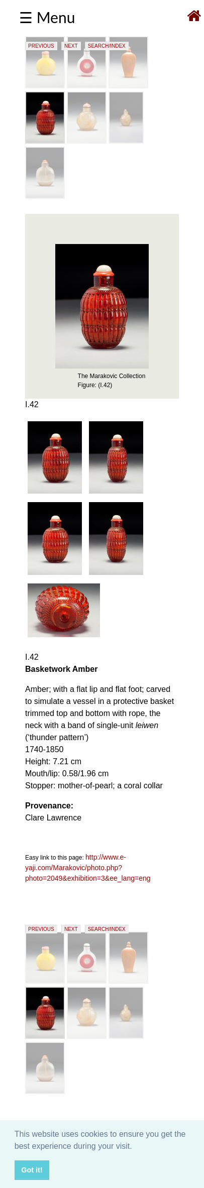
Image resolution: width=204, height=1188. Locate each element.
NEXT (71, 46)
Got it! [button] (31, 1170)
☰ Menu (47, 17)
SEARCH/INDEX (107, 46)
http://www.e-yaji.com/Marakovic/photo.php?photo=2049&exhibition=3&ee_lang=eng (88, 867)
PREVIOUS (41, 46)
